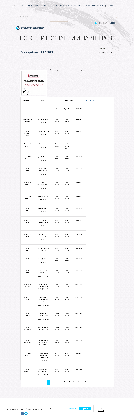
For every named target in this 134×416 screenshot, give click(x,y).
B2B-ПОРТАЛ (109, 6)
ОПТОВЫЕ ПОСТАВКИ (51, 6)
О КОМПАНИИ (25, 6)
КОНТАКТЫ (63, 6)
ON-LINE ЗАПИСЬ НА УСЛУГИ (94, 6)
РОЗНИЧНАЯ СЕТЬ (37, 6)
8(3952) (108, 23)
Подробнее (72, 408)
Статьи (101, 410)
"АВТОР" (101, 408)
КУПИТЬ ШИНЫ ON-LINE (76, 6)
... (84, 381)
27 (89, 381)
